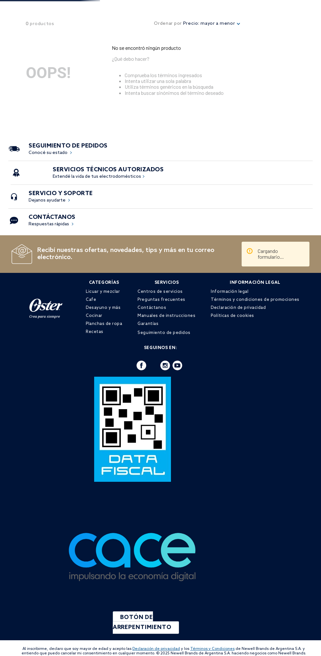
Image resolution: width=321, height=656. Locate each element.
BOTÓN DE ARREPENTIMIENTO (143, 622)
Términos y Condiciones (212, 649)
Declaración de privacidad (156, 649)
